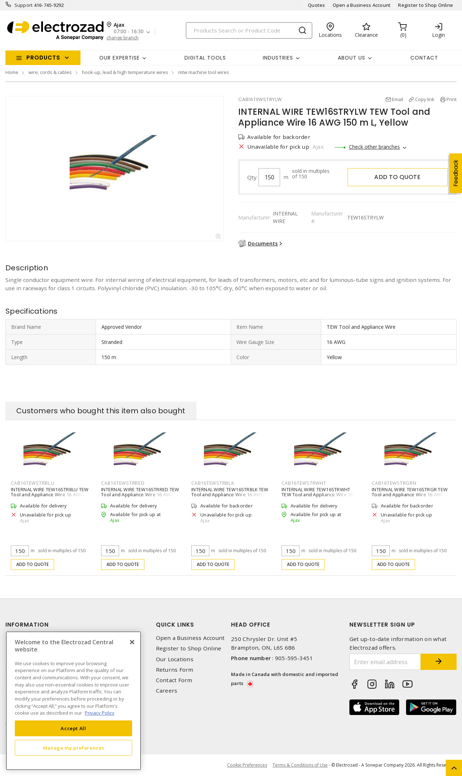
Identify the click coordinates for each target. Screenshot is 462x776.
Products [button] (43, 57)
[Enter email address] (385, 662)
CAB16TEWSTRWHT (304, 483)
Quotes (316, 5)
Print (451, 99)
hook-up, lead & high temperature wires (125, 72)
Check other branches (374, 146)
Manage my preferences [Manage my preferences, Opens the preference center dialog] (73, 748)
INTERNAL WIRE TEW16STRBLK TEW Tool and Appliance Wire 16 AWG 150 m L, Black (229, 494)
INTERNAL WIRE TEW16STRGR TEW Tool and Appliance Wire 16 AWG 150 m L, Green (410, 494)
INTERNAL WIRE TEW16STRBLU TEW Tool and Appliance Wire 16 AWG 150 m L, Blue (49, 494)
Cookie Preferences (247, 765)
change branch (122, 37)
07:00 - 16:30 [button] (129, 32)
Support (23, 5)
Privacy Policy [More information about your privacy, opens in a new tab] (99, 713)
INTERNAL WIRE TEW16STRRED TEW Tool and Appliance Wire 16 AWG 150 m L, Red (140, 494)
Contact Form (174, 680)
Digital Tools (205, 57)
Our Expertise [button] (119, 57)
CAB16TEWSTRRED (123, 483)
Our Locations (174, 659)
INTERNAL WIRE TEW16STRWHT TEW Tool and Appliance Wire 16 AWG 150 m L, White (317, 494)
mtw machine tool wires (203, 72)
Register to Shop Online (425, 5)
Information (27, 624)
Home (11, 72)
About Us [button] (351, 57)
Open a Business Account (362, 5)
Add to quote (397, 177)
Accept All (73, 728)
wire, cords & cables (50, 72)
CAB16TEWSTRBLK (212, 483)
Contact (424, 57)
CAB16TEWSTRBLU (33, 483)
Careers (167, 690)
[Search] (249, 30)
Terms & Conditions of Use (300, 765)
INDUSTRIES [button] (278, 57)
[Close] (132, 642)
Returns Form (174, 669)
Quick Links (175, 624)
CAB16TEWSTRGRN (394, 483)
